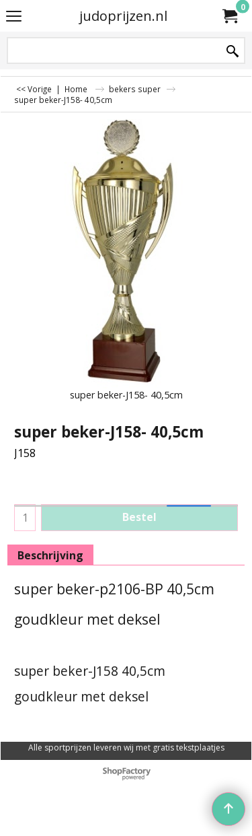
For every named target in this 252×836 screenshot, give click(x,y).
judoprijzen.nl (123, 16)
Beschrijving (50, 555)
